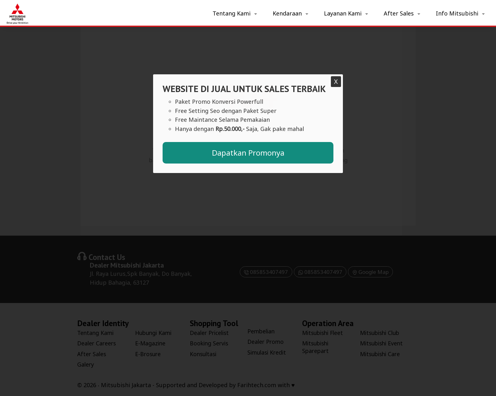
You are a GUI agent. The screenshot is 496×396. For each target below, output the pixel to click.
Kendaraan (287, 13)
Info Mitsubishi (457, 13)
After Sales (399, 13)
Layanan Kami (343, 13)
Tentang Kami (232, 13)
